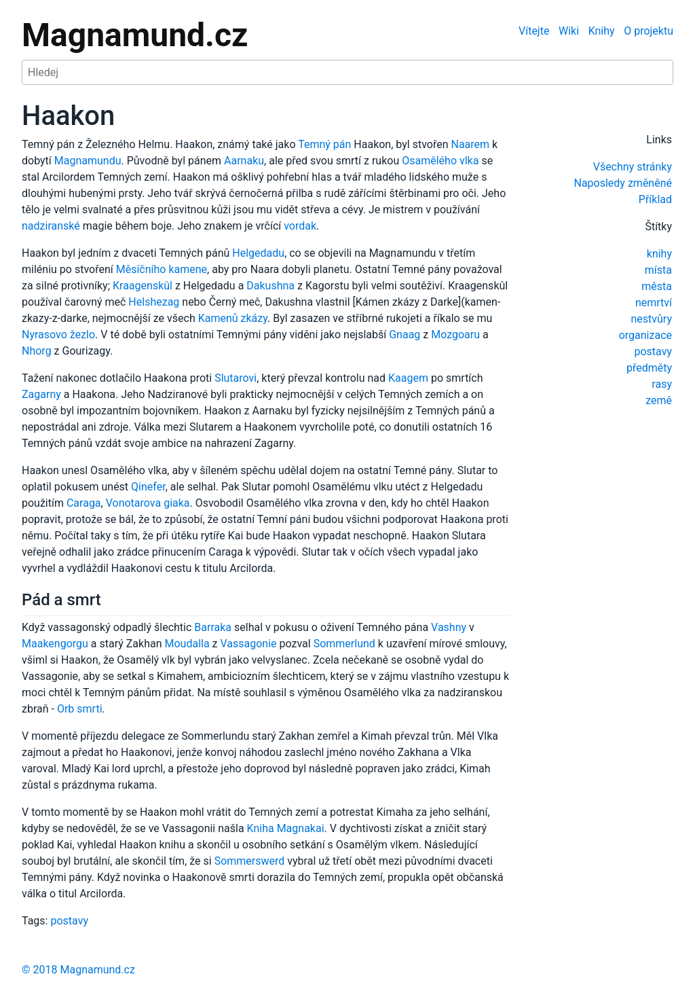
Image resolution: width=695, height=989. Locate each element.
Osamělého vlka (440, 160)
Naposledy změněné (623, 183)
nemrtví (653, 302)
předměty (649, 367)
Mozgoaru (455, 334)
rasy (662, 384)
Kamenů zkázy (232, 318)
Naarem (470, 144)
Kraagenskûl (142, 285)
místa (658, 270)
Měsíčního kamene (161, 269)
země (658, 400)
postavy (653, 351)
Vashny (448, 627)
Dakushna (270, 285)
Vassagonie (249, 643)
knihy (659, 253)
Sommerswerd (249, 861)
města (656, 286)
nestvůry (651, 318)
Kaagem (408, 378)
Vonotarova (133, 503)
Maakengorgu (55, 643)
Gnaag (404, 334)
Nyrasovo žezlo (58, 334)
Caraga (84, 503)
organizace (645, 335)
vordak (300, 225)
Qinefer (148, 486)
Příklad (655, 199)
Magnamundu (87, 160)
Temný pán (324, 144)
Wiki (569, 30)
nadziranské (51, 225)
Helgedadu (258, 253)
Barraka (212, 627)
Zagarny (41, 394)
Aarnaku (244, 160)
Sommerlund (344, 643)
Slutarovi (235, 378)
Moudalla (187, 643)
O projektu (648, 30)
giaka (176, 503)
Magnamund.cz (135, 35)
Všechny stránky (632, 166)
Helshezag (153, 301)
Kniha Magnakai (285, 828)
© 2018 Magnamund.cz (78, 969)
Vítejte (534, 30)
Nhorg (37, 350)
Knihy (601, 30)
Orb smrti (79, 708)
